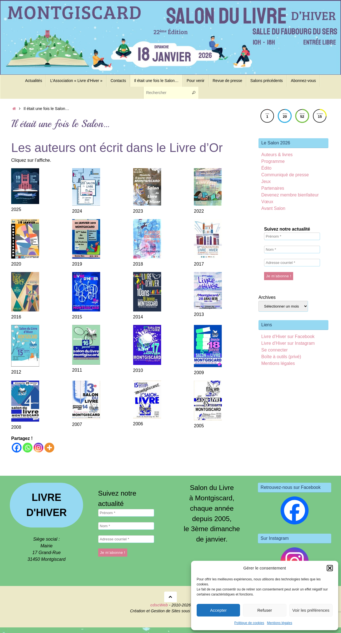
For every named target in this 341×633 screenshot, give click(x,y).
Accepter (218, 610)
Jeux (266, 181)
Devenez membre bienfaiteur (290, 195)
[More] (49, 448)
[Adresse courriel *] (292, 262)
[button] (330, 568)
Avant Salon (273, 208)
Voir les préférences (311, 610)
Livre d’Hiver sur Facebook (287, 336)
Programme (273, 161)
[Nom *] (292, 249)
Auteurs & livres (277, 154)
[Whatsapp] (27, 448)
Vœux (267, 201)
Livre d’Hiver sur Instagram (288, 343)
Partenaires (272, 188)
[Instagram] (38, 448)
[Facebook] (17, 448)
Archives (267, 297)
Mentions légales (279, 623)
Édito (266, 168)
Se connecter (274, 350)
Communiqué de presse (285, 174)
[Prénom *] (292, 236)
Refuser (264, 610)
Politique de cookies (249, 623)
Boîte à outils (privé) (281, 356)
